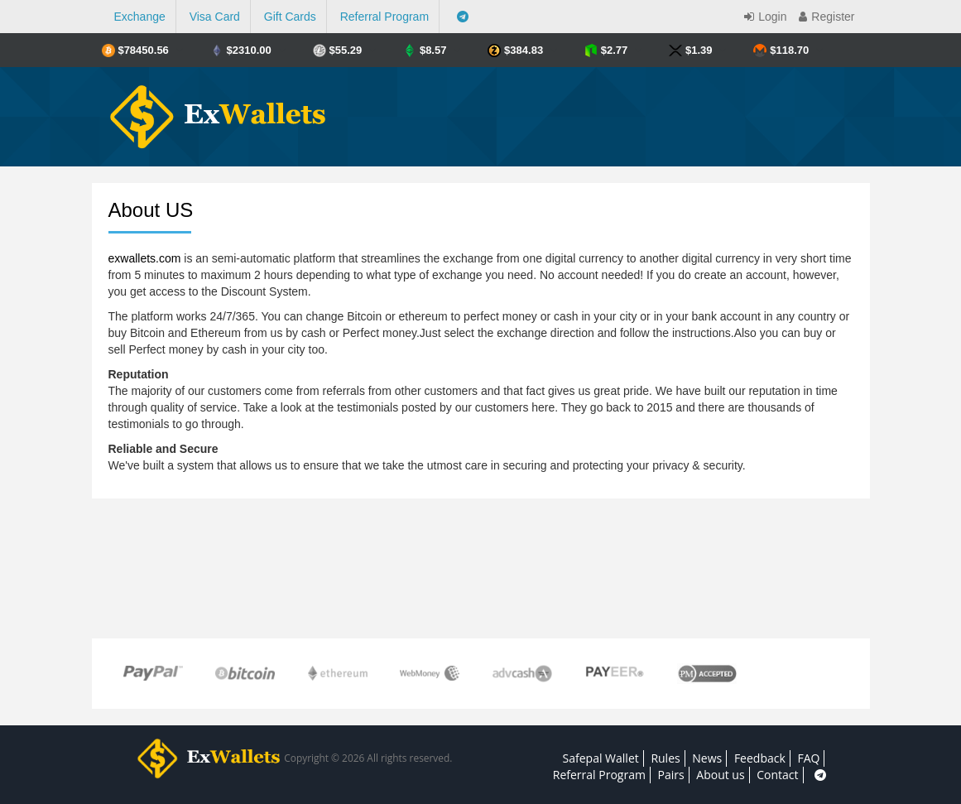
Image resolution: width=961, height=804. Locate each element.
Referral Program (384, 16)
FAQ (808, 758)
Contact (777, 774)
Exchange (140, 16)
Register (824, 16)
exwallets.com (144, 258)
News (707, 758)
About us (720, 774)
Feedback (760, 758)
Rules (665, 758)
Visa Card (215, 16)
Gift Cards (290, 16)
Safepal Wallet (601, 758)
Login (763, 16)
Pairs (671, 774)
